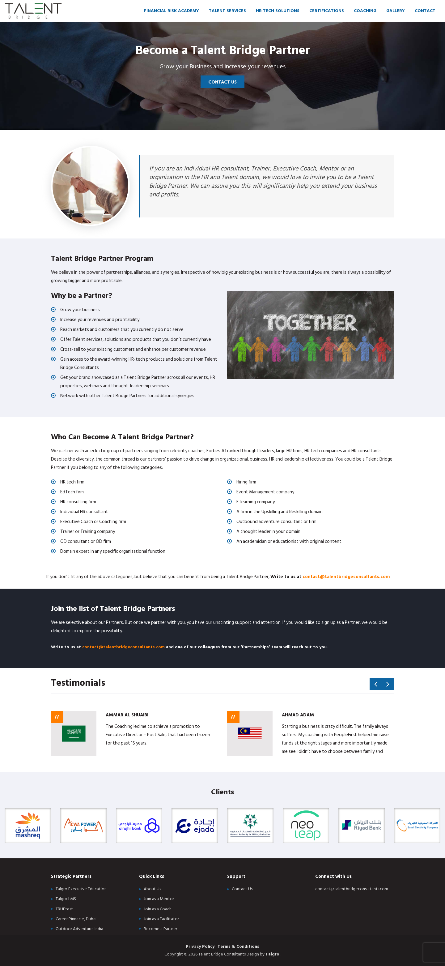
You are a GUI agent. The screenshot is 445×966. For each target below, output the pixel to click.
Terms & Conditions (238, 946)
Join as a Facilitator (161, 918)
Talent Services (227, 10)
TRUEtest (64, 908)
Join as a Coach (158, 908)
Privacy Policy (201, 946)
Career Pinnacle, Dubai (76, 918)
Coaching (365, 10)
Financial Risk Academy (171, 10)
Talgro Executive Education (81, 888)
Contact (425, 10)
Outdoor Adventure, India (79, 928)
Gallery (395, 10)
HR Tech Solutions (277, 10)
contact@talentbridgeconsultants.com (346, 577)
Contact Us (222, 82)
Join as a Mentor (159, 898)
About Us (152, 888)
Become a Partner (160, 928)
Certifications (326, 10)
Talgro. (273, 954)
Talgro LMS (66, 898)
